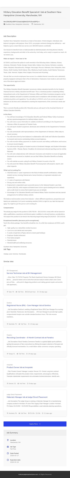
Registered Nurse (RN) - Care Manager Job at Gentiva (29, 305)
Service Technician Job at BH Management (24, 273)
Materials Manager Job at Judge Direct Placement (27, 397)
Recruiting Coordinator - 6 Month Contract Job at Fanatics (30, 337)
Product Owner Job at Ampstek (20, 367)
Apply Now (35, 424)
